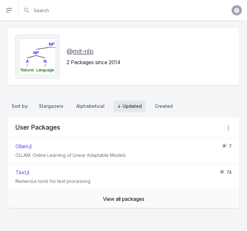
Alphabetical (90, 106)
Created (164, 106)
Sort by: (21, 106)
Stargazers (51, 106)
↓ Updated (129, 106)
